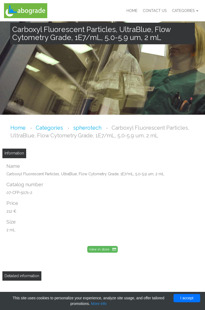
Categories (185, 11)
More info (99, 303)
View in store (102, 249)
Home (132, 11)
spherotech (88, 128)
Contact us (155, 11)
